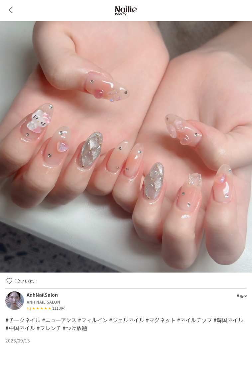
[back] (10, 10)
